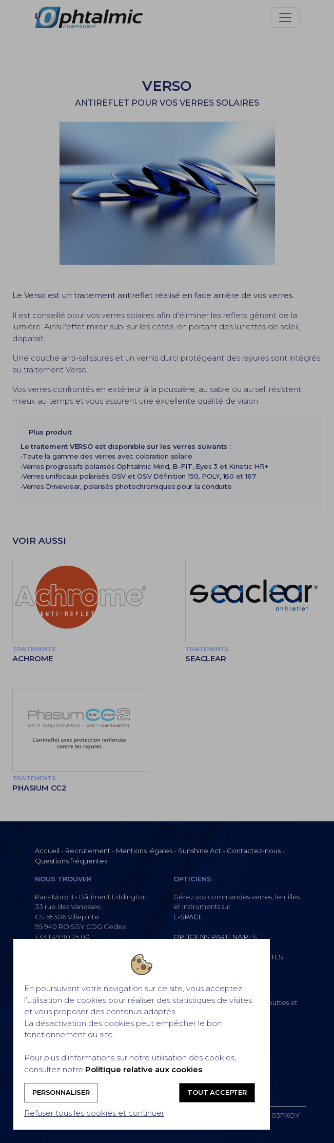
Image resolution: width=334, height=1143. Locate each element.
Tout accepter (217, 1092)
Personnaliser (61, 1092)
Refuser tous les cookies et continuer (94, 1113)
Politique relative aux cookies (143, 1069)
